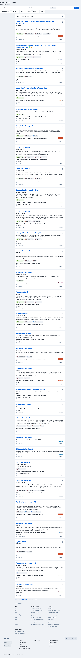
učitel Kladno (50, 619)
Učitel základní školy (23, 251)
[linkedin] (75, 638)
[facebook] (66, 638)
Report (60, 39)
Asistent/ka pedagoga (24, 272)
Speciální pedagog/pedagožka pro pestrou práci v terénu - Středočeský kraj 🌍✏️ (36, 46)
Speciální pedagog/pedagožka (27, 126)
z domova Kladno (51, 614)
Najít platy (51, 646)
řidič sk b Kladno (51, 621)
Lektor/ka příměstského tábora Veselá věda (31, 88)
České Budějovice (18, 614)
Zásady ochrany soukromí (17, 654)
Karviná (16, 608)
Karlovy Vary (17, 619)
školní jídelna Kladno (35, 614)
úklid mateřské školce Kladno (37, 608)
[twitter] (72, 638)
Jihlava (16, 621)
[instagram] (69, 638)
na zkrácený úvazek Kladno (53, 624)
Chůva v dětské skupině (24, 449)
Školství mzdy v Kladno (52, 626)
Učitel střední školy (23, 147)
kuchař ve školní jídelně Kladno (37, 619)
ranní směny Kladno (52, 617)
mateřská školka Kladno (36, 617)
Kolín (15, 610)
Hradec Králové (18, 615)
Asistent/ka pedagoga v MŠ (26, 502)
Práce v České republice (24, 648)
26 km (53, 8)
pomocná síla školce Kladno (36, 610)
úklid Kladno (50, 622)
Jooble (75, 655)
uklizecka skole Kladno (35, 621)
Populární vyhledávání (53, 640)
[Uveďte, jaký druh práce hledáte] (14, 8)
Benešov (16, 624)
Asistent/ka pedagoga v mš (26, 563)
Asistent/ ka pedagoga (24, 333)
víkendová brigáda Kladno (53, 612)
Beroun (16, 612)
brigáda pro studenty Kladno (53, 610)
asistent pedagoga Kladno (53, 615)
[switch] (63, 16)
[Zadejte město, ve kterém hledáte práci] (42, 8)
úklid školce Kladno (35, 612)
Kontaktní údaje (22, 642)
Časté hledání (18, 603)
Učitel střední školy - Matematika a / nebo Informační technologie (35, 23)
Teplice (16, 617)
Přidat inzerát (37, 640)
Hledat (76, 7)
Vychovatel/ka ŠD (22, 542)
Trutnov (16, 622)
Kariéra (20, 644)
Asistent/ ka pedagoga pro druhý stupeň (30, 389)
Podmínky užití (7, 654)
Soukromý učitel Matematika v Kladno (29, 68)
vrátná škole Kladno (35, 622)
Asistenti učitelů (22, 292)
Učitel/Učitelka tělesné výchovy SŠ (28, 233)
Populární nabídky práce (19, 631)
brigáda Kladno (51, 608)
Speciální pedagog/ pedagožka (27, 109)
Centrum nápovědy (23, 646)
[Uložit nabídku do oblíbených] (62, 22)
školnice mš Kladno (35, 615)
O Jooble (21, 640)
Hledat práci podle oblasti (20, 633)
